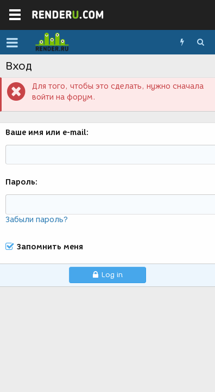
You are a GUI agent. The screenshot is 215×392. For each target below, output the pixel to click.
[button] (12, 42)
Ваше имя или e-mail (45, 132)
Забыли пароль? (36, 219)
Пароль (20, 182)
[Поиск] (200, 42)
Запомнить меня (50, 247)
